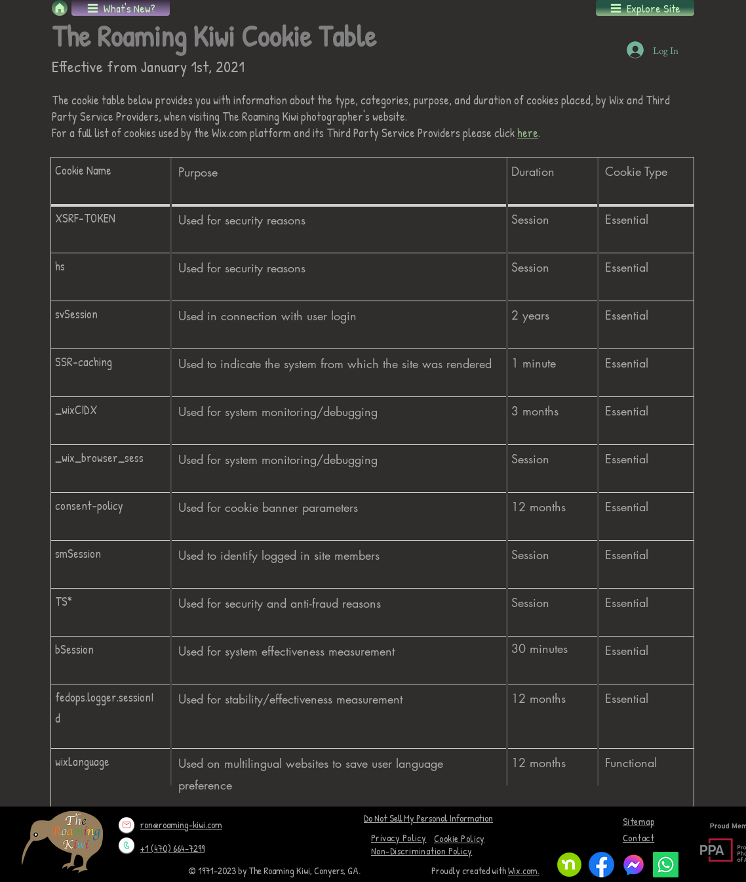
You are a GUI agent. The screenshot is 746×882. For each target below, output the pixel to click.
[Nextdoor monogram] (569, 864)
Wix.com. (524, 870)
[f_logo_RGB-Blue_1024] (601, 864)
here (527, 133)
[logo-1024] (633, 864)
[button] (120, 8)
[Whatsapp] (665, 864)
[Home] (60, 8)
